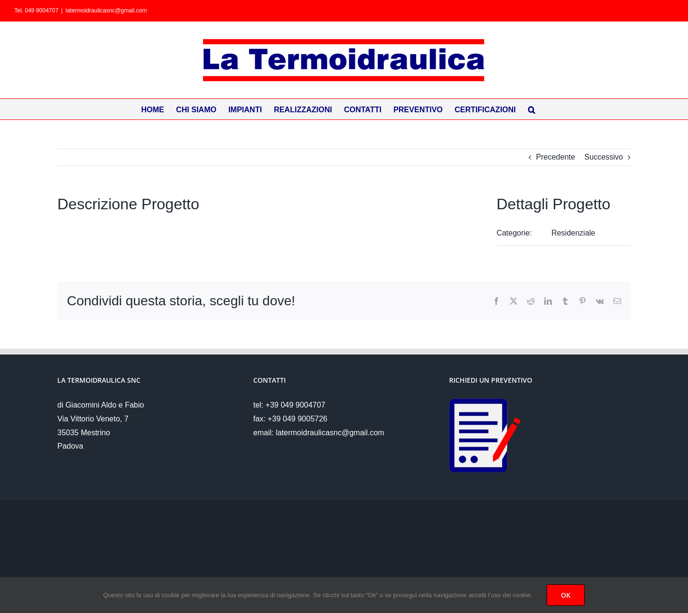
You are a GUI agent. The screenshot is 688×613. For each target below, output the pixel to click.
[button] (531, 109)
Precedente (555, 157)
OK (565, 595)
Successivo (603, 157)
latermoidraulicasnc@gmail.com (106, 10)
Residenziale (573, 233)
